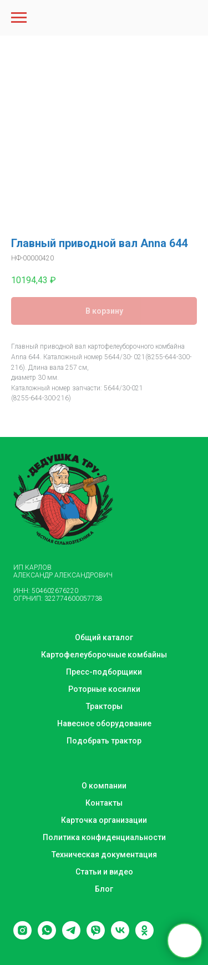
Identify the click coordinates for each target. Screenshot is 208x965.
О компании (104, 785)
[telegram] (71, 936)
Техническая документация (104, 854)
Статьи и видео (104, 871)
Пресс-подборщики (104, 671)
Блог (104, 888)
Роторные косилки (104, 689)
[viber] (96, 936)
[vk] (120, 936)
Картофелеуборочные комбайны (104, 654)
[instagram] (22, 936)
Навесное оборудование (104, 723)
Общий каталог (104, 637)
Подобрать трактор (104, 740)
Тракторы (104, 706)
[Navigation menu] (19, 17)
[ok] (144, 936)
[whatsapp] (47, 936)
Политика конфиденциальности (104, 837)
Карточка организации (104, 820)
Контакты (104, 802)
